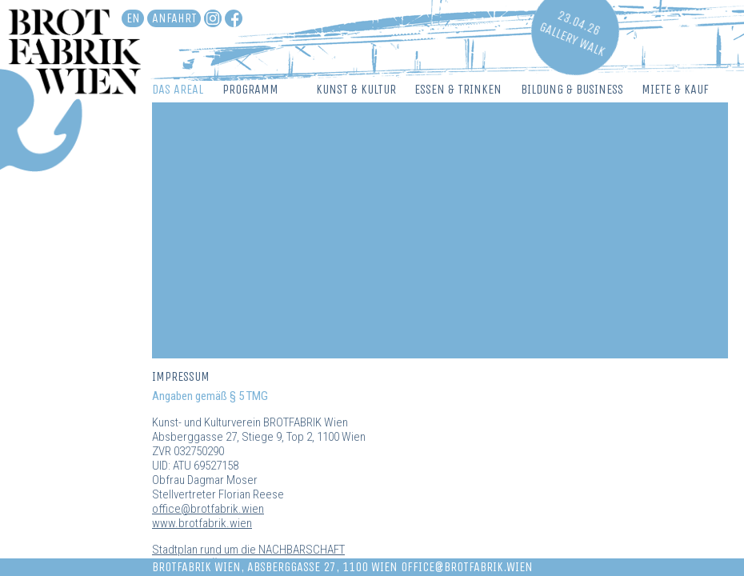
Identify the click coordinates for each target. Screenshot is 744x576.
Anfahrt (174, 18)
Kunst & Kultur (356, 89)
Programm (250, 89)
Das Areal (177, 89)
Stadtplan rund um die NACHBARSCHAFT (248, 549)
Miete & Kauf (675, 89)
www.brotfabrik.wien (202, 523)
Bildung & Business (572, 89)
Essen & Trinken (458, 89)
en (133, 18)
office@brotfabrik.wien (208, 509)
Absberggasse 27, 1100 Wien (322, 566)
